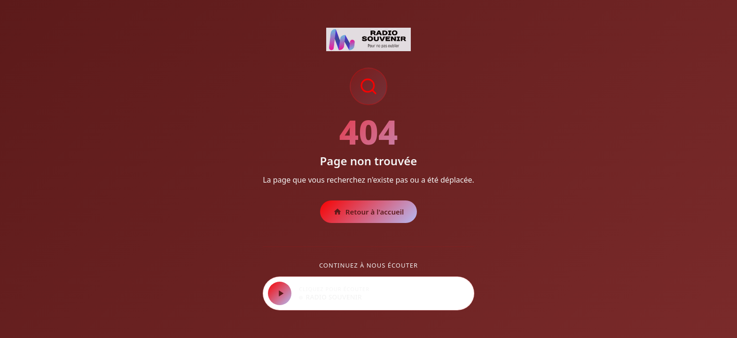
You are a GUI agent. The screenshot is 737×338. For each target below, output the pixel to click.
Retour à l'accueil (368, 211)
